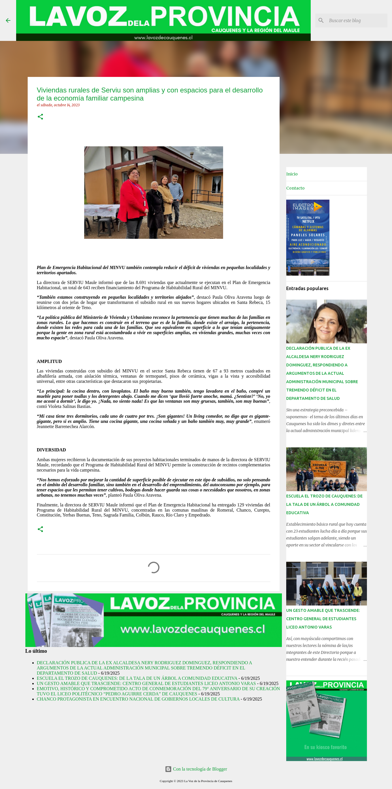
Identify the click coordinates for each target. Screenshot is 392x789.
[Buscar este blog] (357, 20)
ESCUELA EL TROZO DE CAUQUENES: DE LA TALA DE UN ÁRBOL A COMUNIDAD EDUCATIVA (137, 678)
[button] (40, 117)
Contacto (295, 188)
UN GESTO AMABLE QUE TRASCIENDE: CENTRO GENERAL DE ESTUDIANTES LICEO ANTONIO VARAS (146, 683)
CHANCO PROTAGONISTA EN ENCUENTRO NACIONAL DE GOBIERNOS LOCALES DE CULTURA (138, 699)
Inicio (292, 174)
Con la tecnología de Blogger (196, 769)
